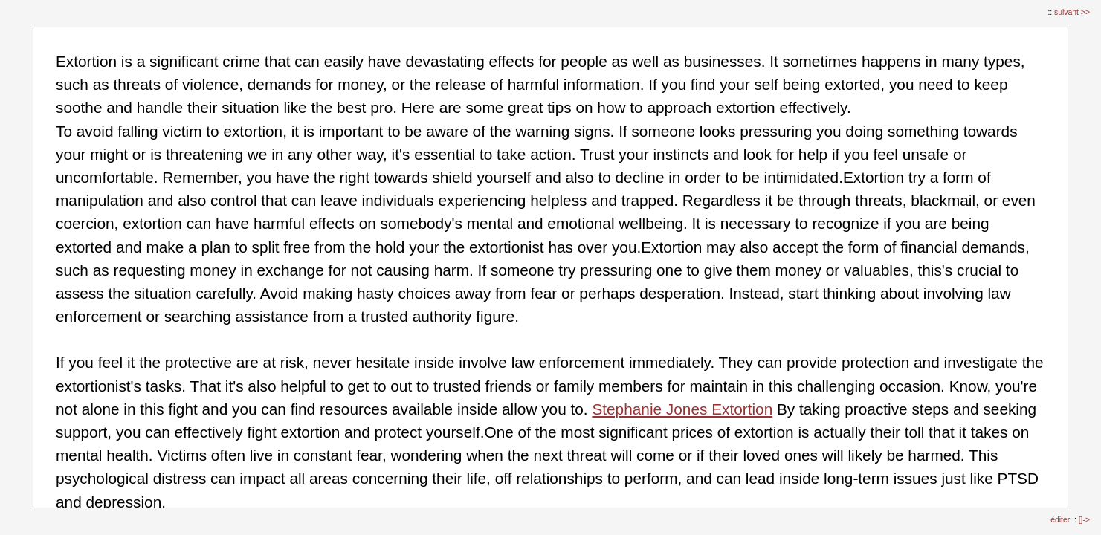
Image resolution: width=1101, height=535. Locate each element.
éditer (1061, 520)
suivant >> (1072, 12)
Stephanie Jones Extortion (682, 409)
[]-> (1084, 520)
